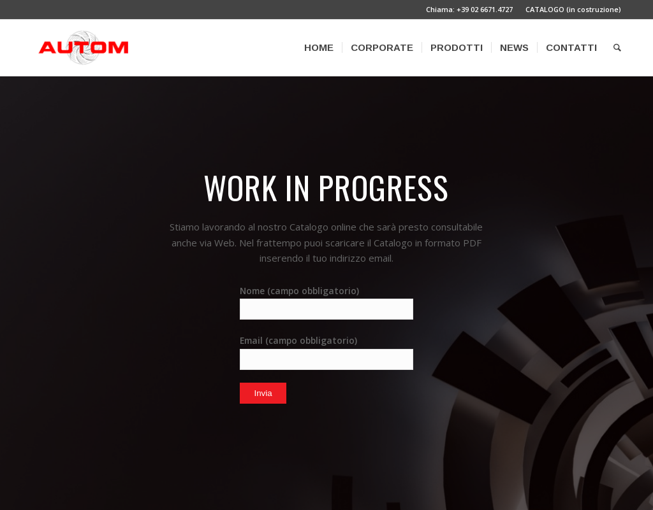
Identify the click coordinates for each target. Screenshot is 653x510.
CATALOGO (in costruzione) (573, 9)
